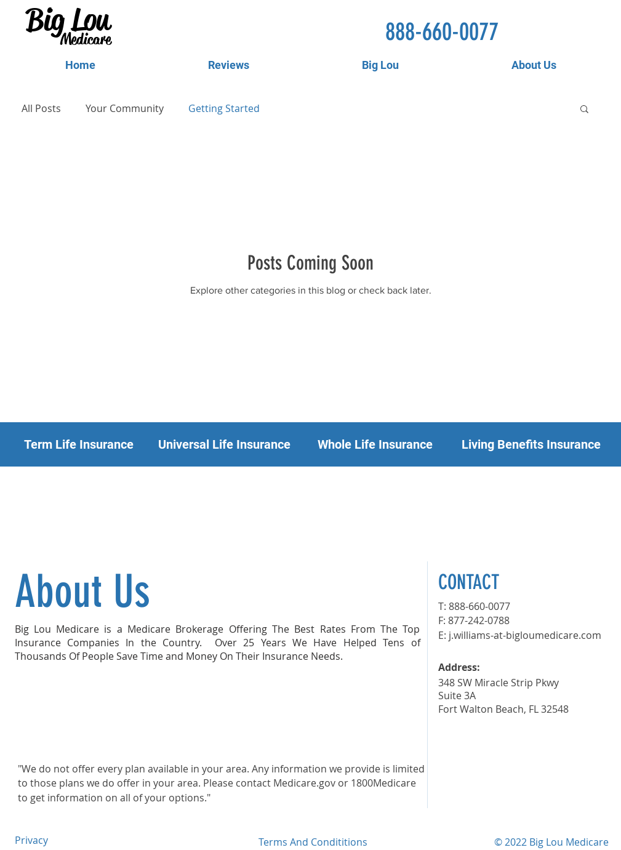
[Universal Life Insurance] (224, 444)
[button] (584, 109)
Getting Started (224, 108)
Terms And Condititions (312, 842)
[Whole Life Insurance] (375, 444)
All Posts (41, 108)
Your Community (125, 108)
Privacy (31, 840)
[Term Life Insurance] (79, 444)
